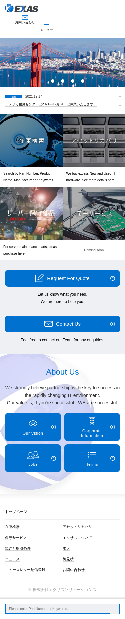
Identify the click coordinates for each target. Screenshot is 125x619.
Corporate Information (92, 433)
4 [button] (72, 81)
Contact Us (62, 324)
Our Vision (33, 433)
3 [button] (62, 81)
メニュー (46, 30)
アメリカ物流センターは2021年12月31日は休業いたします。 (51, 104)
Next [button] (120, 105)
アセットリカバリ (77, 527)
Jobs (33, 464)
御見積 (68, 559)
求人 (66, 548)
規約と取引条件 (18, 548)
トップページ (16, 512)
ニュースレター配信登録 (25, 570)
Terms (92, 464)
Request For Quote (62, 278)
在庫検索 (12, 527)
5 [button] (82, 81)
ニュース (12, 559)
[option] (62, 53)
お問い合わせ (25, 22)
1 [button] (42, 81)
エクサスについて (77, 538)
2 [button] (52, 81)
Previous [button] (120, 96)
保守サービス (16, 538)
